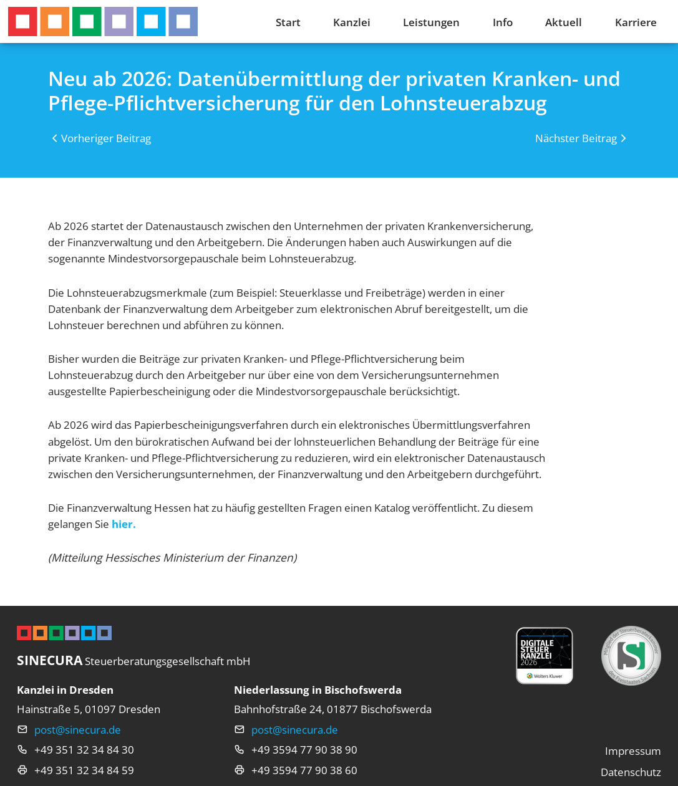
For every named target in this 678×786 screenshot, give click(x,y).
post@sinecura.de (77, 729)
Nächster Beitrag (576, 137)
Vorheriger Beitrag (106, 137)
